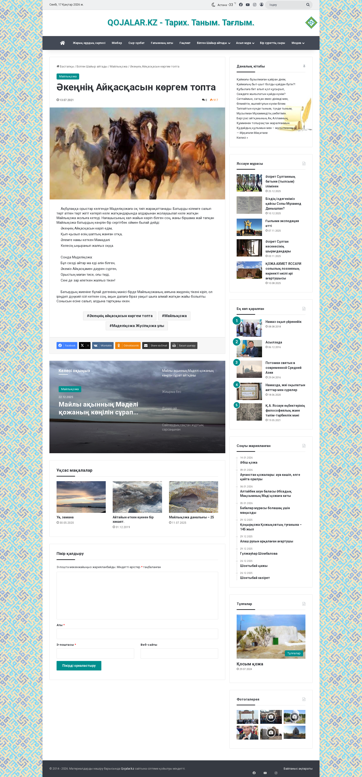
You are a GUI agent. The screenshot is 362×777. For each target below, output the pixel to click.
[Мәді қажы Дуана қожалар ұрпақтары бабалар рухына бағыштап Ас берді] (247, 717)
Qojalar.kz (127, 768)
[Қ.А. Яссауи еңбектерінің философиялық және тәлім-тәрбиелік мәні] (249, 412)
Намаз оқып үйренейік (283, 322)
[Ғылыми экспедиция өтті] (249, 227)
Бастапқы (65, 66)
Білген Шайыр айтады (212, 43)
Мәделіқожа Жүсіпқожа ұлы (138, 326)
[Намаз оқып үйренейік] (249, 328)
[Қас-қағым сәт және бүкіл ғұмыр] (247, 733)
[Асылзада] (249, 348)
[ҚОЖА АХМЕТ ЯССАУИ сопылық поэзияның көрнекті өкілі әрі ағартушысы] (249, 270)
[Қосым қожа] (271, 637)
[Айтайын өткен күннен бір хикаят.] (137, 497)
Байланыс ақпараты (298, 768)
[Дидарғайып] (294, 717)
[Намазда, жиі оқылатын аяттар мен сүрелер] (249, 391)
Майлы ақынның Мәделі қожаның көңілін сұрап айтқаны (100, 409)
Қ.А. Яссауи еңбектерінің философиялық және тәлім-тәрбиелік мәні (285, 410)
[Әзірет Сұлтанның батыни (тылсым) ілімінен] (249, 183)
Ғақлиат (185, 43)
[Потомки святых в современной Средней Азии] (249, 369)
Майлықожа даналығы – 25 (191, 517)
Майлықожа (118, 66)
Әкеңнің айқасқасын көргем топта (121, 316)
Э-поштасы (66, 644)
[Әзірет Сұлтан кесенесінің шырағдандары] (249, 248)
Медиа (296, 43)
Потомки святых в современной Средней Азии (283, 367)
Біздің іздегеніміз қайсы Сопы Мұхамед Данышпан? (283, 203)
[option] (137, 407)
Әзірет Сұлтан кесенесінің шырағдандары (278, 246)
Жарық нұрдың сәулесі (89, 43)
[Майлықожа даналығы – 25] (193, 497)
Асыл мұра (243, 43)
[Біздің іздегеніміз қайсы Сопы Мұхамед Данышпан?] (249, 205)
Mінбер (117, 43)
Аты (61, 625)
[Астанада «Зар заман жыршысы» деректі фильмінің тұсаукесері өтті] (271, 717)
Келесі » (242, 137)
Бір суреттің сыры (272, 43)
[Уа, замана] (81, 497)
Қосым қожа (250, 663)
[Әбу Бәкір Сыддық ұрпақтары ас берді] (271, 733)
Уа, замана (65, 517)
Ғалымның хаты (162, 43)
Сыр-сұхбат (136, 43)
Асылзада (273, 342)
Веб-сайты (149, 644)
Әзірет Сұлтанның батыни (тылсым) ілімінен (280, 181)
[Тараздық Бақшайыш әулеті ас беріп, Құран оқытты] (294, 732)
